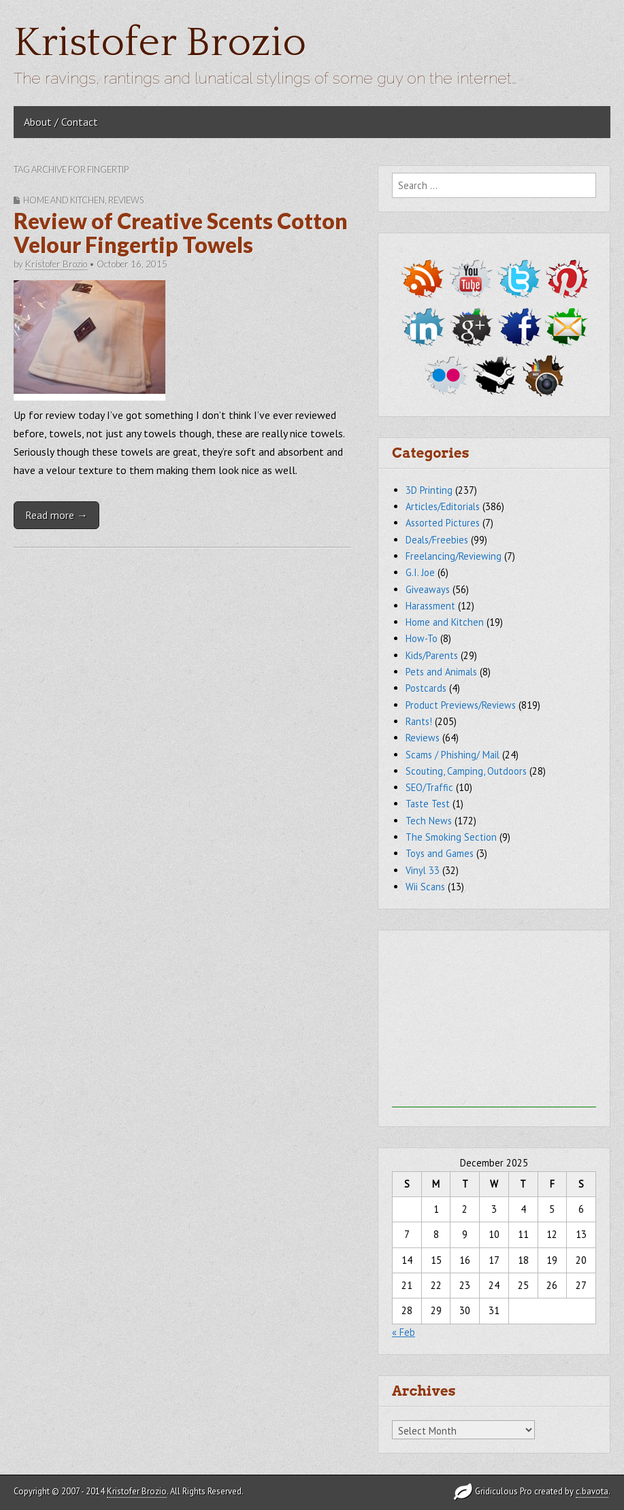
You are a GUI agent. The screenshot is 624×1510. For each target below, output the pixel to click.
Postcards (426, 688)
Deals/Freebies (437, 539)
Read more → (56, 515)
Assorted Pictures (443, 522)
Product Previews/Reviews (461, 705)
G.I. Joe (420, 572)
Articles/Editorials (443, 506)
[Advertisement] (494, 1022)
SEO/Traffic (429, 787)
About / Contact (61, 122)
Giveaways (428, 589)
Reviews (126, 200)
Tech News (429, 820)
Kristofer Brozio (160, 43)
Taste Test (428, 803)
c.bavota (592, 1491)
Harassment (430, 605)
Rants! (419, 721)
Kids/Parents (432, 655)
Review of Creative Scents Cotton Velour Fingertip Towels (181, 232)
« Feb (403, 1332)
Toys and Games (440, 853)
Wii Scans (425, 886)
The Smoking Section (451, 837)
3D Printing (429, 490)
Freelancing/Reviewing (454, 556)
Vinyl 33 (423, 870)
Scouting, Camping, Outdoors (466, 771)
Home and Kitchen (64, 200)
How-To (422, 638)
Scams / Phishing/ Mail (452, 754)
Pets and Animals (441, 671)
